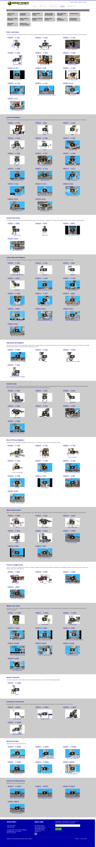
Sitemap (77, 838)
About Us (43, 6)
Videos (62, 6)
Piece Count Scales (40, 828)
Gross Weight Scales (40, 827)
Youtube (36, 834)
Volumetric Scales (40, 830)
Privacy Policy (83, 838)
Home (35, 6)
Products (53, 6)
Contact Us (71, 6)
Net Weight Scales (39, 825)
